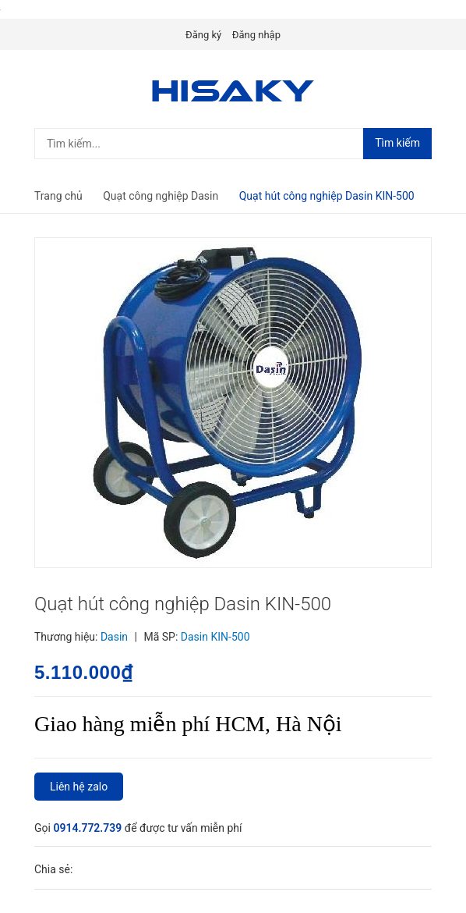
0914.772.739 (88, 828)
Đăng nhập (256, 35)
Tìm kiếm (397, 143)
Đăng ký (203, 35)
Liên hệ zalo (79, 786)
